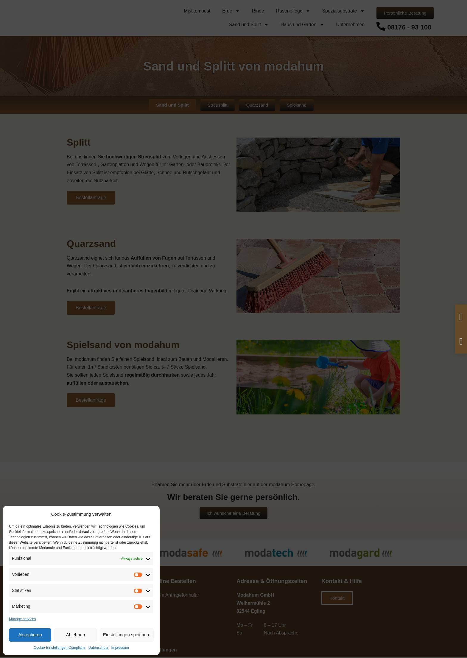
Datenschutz (98, 647)
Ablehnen (75, 634)
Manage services (22, 619)
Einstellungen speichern (126, 634)
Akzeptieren (30, 634)
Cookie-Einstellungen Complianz (59, 647)
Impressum (120, 647)
